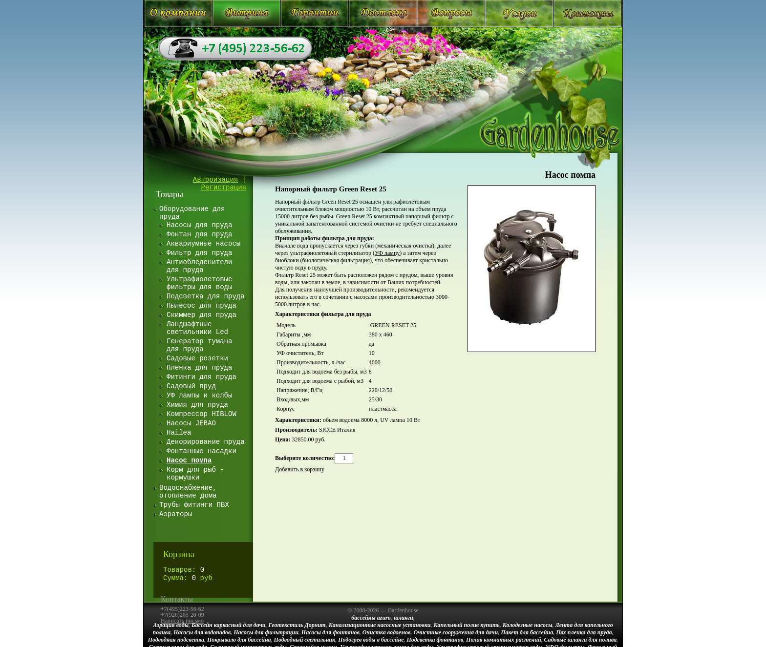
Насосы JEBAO (191, 423)
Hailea (179, 433)
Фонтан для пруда (199, 234)
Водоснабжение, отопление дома (188, 492)
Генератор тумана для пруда (199, 345)
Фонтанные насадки (201, 451)
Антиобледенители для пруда (199, 266)
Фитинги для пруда (201, 377)
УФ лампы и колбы (199, 395)
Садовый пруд (191, 386)
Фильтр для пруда (199, 253)
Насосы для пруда (199, 225)
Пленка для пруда (199, 368)
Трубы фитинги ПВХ (194, 505)
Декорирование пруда (206, 442)
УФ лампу (387, 253)
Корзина (178, 554)
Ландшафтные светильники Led (197, 328)
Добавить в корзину (299, 469)
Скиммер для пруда (201, 315)
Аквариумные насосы (203, 244)
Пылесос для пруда (201, 306)
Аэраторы (175, 514)
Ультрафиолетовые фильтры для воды (199, 283)
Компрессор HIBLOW (201, 414)
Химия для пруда (197, 405)
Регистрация (223, 187)
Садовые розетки (197, 358)
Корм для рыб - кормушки (195, 473)
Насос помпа (570, 175)
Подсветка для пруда (206, 296)
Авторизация (215, 180)
